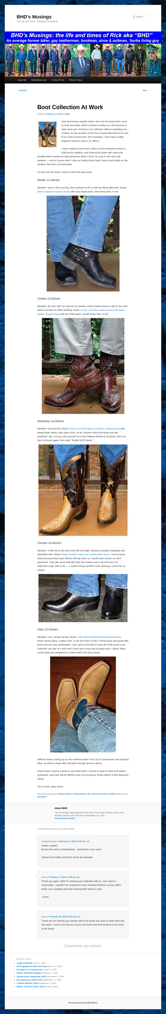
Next (146, 90)
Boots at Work (64, 794)
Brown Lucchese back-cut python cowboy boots (94, 428)
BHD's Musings (34, 16)
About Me (22, 80)
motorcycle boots (99, 794)
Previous (22, 90)
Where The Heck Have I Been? (31, 986)
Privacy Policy (75, 80)
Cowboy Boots (79, 794)
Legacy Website (24, 963)
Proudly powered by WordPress (82, 1003)
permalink (41, 797)
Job (88, 794)
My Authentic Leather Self (29, 980)
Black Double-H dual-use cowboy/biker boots (85, 554)
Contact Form (58, 80)
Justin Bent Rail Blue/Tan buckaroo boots (99, 637)
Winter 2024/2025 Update (29, 973)
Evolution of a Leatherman (30, 969)
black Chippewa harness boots (53, 191)
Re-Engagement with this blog (31, 966)
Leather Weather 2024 (27, 983)
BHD (68, 114)
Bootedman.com (39, 80)
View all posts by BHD (66, 818)
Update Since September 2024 (31, 976)
